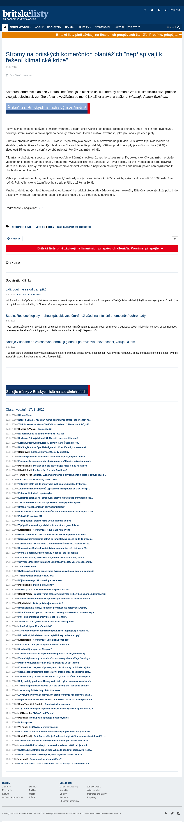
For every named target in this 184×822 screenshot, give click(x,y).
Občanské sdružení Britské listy (37, 813)
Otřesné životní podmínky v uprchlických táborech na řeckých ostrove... (55, 598)
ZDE (42, 208)
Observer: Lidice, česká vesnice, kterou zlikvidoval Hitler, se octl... (52, 557)
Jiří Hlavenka (25, 713)
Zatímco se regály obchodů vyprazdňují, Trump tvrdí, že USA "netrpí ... (54, 488)
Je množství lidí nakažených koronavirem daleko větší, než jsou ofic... (54, 745)
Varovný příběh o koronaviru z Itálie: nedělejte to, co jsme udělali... (52, 456)
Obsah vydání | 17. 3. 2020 (25, 409)
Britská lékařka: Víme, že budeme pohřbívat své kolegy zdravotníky (52, 608)
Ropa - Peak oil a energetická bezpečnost (69, 227)
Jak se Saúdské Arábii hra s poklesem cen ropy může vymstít (49, 502)
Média (32, 794)
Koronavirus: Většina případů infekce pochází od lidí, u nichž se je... (53, 653)
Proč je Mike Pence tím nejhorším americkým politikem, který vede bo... (54, 731)
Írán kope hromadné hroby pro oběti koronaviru (42, 617)
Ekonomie (7, 790)
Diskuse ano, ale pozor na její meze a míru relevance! (60, 466)
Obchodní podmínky (69, 801)
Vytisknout (14, 238)
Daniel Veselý (25, 594)
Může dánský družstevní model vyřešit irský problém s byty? (49, 635)
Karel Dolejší (24, 530)
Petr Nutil (23, 718)
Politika (32, 790)
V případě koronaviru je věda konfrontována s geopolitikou (48, 525)
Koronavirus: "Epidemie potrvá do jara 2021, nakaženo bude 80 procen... (55, 539)
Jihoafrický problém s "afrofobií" (35, 626)
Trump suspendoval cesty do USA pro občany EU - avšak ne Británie (53, 685)
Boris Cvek (24, 452)
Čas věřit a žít (44, 429)
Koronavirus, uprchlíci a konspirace (51, 640)
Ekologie (40, 227)
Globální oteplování (22, 227)
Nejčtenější (103, 27)
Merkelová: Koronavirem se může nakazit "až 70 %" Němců (48, 663)
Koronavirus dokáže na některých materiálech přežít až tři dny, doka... (54, 740)
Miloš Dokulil (25, 466)
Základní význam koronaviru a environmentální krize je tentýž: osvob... (69, 475)
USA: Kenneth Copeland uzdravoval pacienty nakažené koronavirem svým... (57, 612)
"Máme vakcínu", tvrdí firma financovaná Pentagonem (45, 621)
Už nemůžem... (25, 415)
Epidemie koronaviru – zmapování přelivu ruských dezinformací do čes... (55, 498)
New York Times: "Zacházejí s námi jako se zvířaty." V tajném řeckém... (54, 763)
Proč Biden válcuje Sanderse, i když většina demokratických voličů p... (70, 736)
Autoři (120, 27)
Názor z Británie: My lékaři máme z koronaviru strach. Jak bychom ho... (54, 420)
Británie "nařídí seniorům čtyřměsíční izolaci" (41, 507)
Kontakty (64, 790)
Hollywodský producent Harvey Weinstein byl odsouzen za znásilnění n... (55, 681)
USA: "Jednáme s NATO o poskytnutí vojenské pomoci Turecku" (51, 754)
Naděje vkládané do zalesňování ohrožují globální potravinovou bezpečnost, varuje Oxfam (70, 342)
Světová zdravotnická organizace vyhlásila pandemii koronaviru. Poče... (55, 750)
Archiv (39, 27)
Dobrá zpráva (25, 722)
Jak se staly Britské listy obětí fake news (39, 690)
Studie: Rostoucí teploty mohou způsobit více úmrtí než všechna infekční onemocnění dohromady (76, 316)
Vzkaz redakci (93, 790)
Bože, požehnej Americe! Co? (48, 603)
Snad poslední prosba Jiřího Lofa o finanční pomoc (44, 521)
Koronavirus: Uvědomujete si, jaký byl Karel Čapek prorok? (48, 443)
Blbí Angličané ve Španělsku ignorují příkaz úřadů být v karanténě (52, 447)
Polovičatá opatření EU (30, 516)
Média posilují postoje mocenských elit (49, 718)
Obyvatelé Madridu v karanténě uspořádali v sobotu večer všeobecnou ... (55, 562)
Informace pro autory (97, 794)
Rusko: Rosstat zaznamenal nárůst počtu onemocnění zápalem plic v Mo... (56, 511)
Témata (70, 27)
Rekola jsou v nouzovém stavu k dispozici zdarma (44, 589)
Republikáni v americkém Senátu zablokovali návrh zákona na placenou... (56, 699)
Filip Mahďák (25, 603)
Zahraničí (6, 786)
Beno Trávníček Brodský (28, 294)
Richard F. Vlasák (27, 429)
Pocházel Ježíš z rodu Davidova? (50, 470)
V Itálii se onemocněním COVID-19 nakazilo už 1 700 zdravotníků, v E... (54, 424)
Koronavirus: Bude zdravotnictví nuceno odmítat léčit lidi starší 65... (53, 548)
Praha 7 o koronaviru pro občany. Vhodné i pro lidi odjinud (48, 553)
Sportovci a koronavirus (57, 704)
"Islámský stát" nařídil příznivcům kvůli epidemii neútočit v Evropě (52, 484)
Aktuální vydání (20, 27)
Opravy (63, 794)
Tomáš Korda (25, 475)
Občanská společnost (12, 797)
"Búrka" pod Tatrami (43, 713)
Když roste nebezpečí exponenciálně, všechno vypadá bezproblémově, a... (56, 708)
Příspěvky (133, 27)
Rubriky (85, 27)
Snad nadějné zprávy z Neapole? (35, 649)
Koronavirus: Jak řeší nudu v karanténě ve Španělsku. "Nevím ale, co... (54, 543)
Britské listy (27, 15)
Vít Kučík (22, 727)
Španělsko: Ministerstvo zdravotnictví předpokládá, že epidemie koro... (54, 672)
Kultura (5, 794)
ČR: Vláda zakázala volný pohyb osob (37, 479)
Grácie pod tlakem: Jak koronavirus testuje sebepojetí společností (52, 534)
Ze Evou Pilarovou (27, 566)
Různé (32, 797)
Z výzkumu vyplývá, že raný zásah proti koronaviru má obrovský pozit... (55, 695)
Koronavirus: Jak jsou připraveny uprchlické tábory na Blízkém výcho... (55, 667)
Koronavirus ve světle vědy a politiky (50, 452)
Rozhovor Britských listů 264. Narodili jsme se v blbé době (48, 438)
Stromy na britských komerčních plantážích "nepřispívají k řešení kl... (53, 630)
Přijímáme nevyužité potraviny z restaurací (40, 580)
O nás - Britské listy (69, 786)
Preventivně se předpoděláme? (45, 759)
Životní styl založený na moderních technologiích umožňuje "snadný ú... (55, 658)
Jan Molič (23, 759)
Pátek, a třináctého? (43, 585)
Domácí (32, 786)
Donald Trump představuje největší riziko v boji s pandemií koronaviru (69, 594)
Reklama (64, 797)
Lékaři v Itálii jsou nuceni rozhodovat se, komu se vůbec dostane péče (54, 676)
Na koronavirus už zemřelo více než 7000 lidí (41, 433)
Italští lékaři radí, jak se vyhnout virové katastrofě (43, 644)
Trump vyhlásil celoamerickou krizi (36, 576)
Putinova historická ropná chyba (35, 493)
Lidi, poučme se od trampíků (26, 289)
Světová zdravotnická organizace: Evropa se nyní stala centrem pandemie (56, 571)
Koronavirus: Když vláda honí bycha (51, 530)
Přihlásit (172, 10)
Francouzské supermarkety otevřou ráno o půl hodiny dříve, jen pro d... (54, 461)
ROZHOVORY (54, 27)
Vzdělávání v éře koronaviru (43, 727)
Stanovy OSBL (94, 786)
